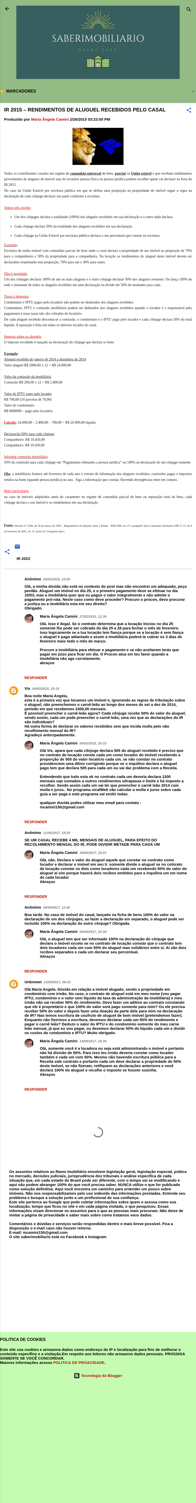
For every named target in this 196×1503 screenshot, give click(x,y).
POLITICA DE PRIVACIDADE (78, 1362)
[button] (189, 111)
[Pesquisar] (189, 10)
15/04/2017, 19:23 (93, 853)
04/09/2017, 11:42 (56, 907)
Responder (35, 678)
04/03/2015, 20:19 (45, 689)
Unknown (33, 982)
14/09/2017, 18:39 (93, 1041)
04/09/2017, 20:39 (93, 932)
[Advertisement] (98, 1288)
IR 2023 (23, 558)
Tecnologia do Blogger (98, 1375)
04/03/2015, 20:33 (93, 743)
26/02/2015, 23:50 (56, 579)
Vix (27, 688)
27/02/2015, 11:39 (93, 616)
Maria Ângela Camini (59, 616)
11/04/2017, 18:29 (56, 833)
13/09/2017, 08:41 (57, 982)
